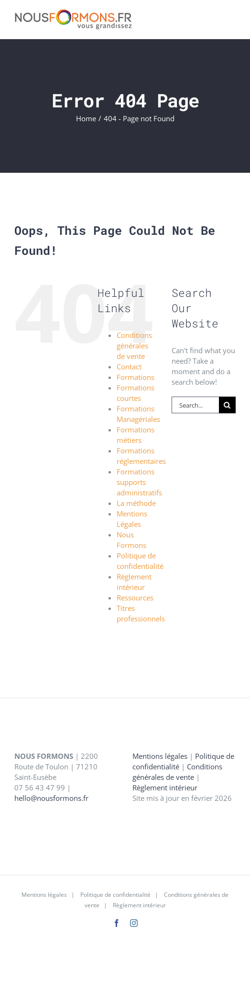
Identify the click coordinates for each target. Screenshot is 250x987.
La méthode (136, 503)
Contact (129, 366)
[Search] (227, 405)
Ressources (135, 597)
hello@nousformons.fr (51, 798)
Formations (135, 377)
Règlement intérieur (164, 787)
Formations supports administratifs (139, 482)
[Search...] (195, 405)
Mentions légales (159, 756)
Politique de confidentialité (115, 895)
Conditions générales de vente (134, 345)
